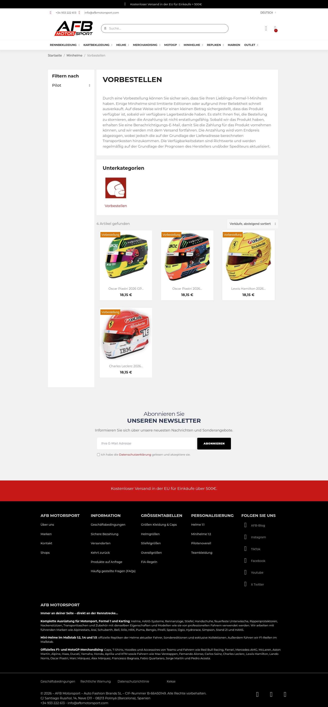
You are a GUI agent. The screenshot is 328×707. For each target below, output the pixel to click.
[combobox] (165, 28)
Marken (234, 44)
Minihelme (193, 45)
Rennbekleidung (64, 45)
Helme (122, 45)
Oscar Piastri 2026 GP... (126, 289)
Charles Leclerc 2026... (126, 366)
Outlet (251, 45)
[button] (275, 28)
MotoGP (172, 45)
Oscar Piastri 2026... (187, 289)
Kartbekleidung (97, 45)
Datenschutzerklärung (135, 454)
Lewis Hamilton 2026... (248, 289)
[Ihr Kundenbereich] (266, 28)
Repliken (215, 45)
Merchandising (146, 45)
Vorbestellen (116, 206)
